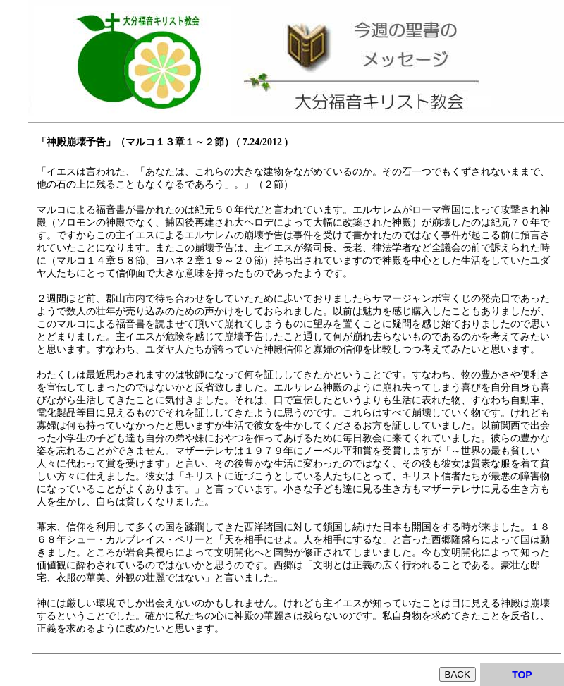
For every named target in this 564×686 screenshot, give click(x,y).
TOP (522, 674)
